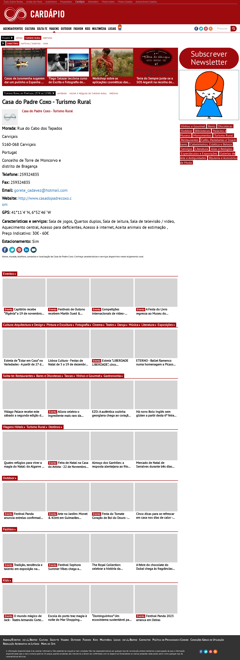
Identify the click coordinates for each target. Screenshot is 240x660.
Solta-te (42, 28)
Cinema (98, 325)
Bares (211, 126)
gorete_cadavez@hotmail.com (41, 190)
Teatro (111, 325)
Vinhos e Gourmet (89, 376)
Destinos (55, 427)
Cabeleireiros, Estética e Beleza (211, 144)
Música (135, 325)
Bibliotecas (202, 131)
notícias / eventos (30, 43)
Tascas (69, 376)
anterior (62, 93)
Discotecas (225, 126)
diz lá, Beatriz (29, 640)
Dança (122, 325)
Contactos (144, 640)
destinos (47, 38)
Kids (87, 28)
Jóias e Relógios (221, 149)
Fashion (78, 28)
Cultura (30, 28)
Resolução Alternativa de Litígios (21, 643)
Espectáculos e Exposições (199, 153)
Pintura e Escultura (60, 325)
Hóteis (20, 427)
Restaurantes (25, 376)
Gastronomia (113, 376)
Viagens (54, 28)
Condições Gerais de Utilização (207, 640)
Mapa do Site (48, 643)
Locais (112, 28)
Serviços (186, 149)
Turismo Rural (37, 427)
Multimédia (99, 28)
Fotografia (83, 325)
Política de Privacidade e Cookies (170, 640)
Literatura (149, 325)
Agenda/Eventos (13, 28)
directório (12, 43)
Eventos (9, 274)
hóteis (19, 38)
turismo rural (32, 38)
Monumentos (202, 135)
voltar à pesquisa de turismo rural (88, 93)
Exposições (166, 325)
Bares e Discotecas (49, 376)
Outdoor (66, 28)
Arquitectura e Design (30, 325)
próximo (113, 93)
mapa (45, 43)
